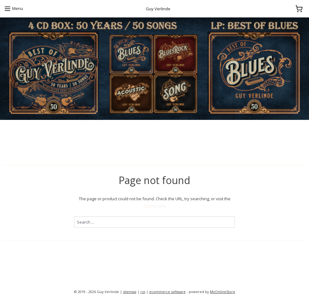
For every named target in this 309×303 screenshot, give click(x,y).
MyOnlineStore (222, 291)
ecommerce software (167, 291)
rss (142, 291)
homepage (154, 205)
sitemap (129, 291)
